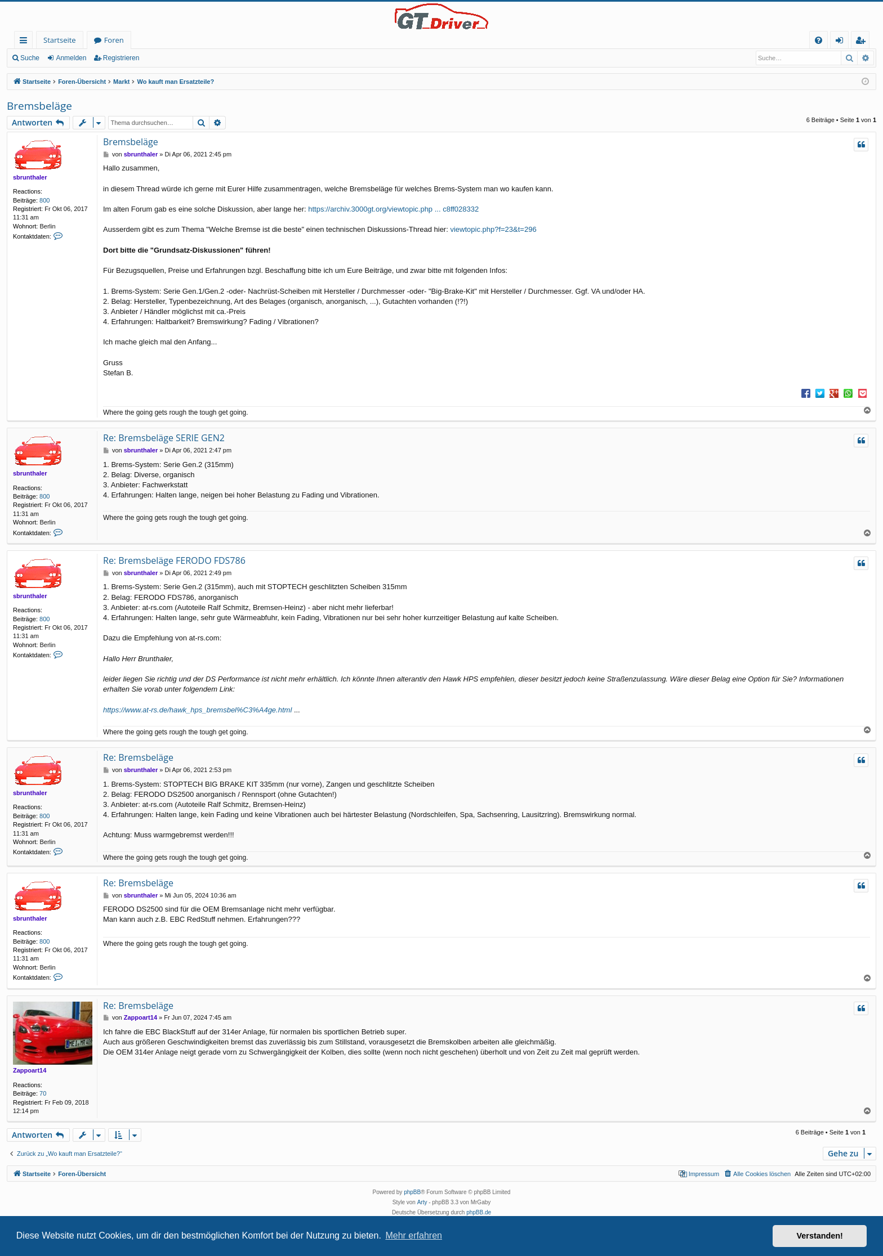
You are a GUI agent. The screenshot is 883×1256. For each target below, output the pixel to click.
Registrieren (121, 58)
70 (42, 1093)
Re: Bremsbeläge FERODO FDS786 (174, 560)
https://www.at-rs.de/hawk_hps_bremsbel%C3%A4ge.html (197, 710)
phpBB (412, 1192)
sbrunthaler (30, 177)
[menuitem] (818, 40)
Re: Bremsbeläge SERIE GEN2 (164, 437)
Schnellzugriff (25, 42)
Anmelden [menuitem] (842, 42)
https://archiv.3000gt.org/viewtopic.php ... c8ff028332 (393, 209)
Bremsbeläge (39, 105)
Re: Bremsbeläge (138, 757)
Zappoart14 (29, 1070)
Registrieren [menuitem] (863, 42)
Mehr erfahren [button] (413, 1235)
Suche (29, 58)
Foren (114, 40)
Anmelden (71, 58)
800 (44, 200)
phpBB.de (478, 1212)
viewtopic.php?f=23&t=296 (493, 229)
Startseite (59, 40)
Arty (422, 1202)
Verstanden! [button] (820, 1235)
